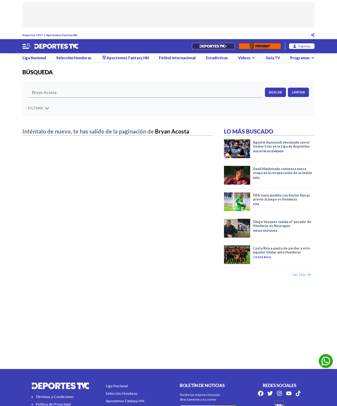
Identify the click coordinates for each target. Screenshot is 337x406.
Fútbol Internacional (177, 58)
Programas (302, 58)
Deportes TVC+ (32, 35)
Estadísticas (217, 58)
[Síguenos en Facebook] (261, 393)
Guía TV (273, 58)
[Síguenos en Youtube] (289, 393)
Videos (246, 58)
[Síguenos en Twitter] (270, 393)
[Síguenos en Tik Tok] (298, 393)
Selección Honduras (74, 58)
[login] (302, 46)
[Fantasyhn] (259, 46)
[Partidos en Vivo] (213, 46)
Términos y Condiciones (55, 396)
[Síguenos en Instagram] (279, 393)
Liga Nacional (34, 58)
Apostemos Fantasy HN (61, 35)
